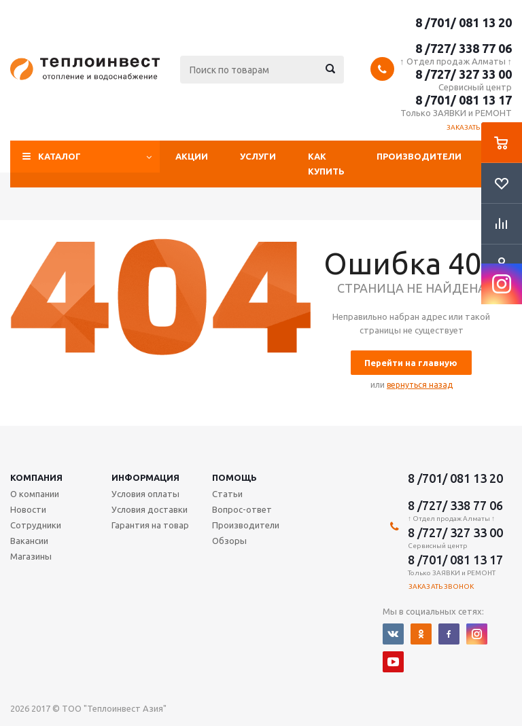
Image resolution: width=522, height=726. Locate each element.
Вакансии (29, 540)
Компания (36, 477)
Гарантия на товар (150, 525)
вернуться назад (420, 384)
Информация (145, 477)
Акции (191, 156)
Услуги (258, 156)
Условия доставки (149, 509)
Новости (28, 509)
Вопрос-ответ (242, 509)
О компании (34, 493)
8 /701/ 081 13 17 (463, 100)
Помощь (234, 477)
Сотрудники (35, 525)
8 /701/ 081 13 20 (463, 22)
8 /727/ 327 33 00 (463, 74)
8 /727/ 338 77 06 (463, 48)
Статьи (227, 493)
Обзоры (229, 540)
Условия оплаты (145, 493)
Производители (419, 156)
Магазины (31, 556)
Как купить (326, 163)
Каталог (59, 156)
